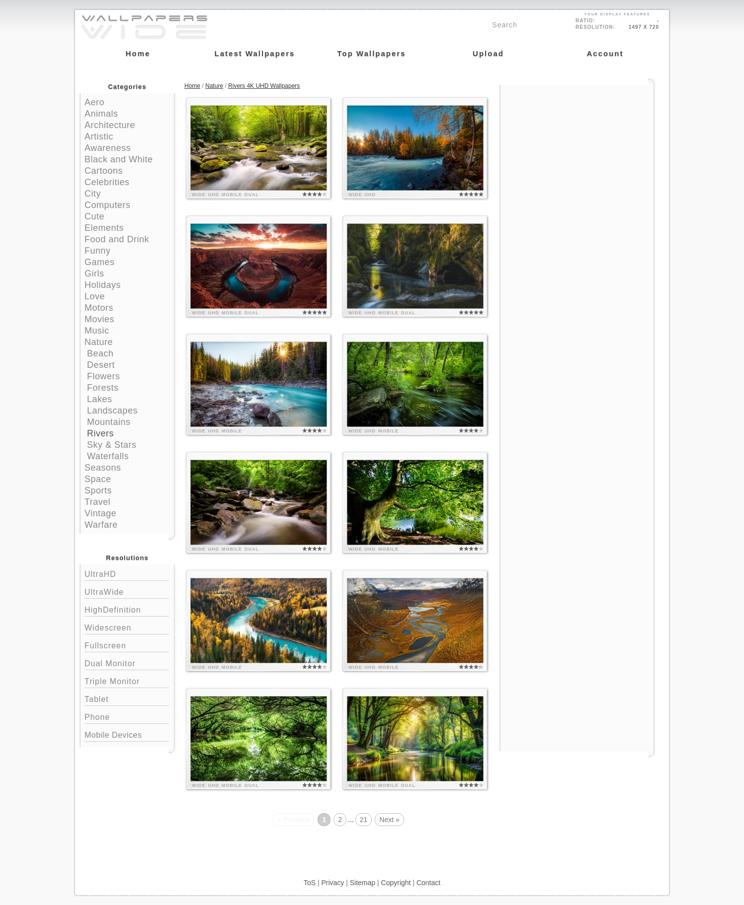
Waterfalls (108, 456)
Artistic (98, 136)
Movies (99, 319)
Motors (98, 308)
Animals (101, 114)
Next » (389, 820)
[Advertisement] (577, 147)
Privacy (332, 883)
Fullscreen (126, 644)
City (92, 194)
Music (96, 331)
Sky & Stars (112, 445)
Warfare (101, 525)
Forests (103, 388)
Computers (107, 205)
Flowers (103, 376)
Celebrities (107, 182)
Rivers (100, 433)
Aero (94, 102)
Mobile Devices (113, 735)
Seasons (102, 468)
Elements (104, 228)
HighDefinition (126, 609)
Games (99, 262)
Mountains (109, 422)
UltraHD (126, 573)
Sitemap (362, 883)
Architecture (109, 125)
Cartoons (103, 171)
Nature (98, 342)
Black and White (118, 159)
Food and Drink (116, 239)
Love (94, 296)
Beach (100, 353)
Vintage (100, 513)
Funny (97, 251)
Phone (126, 716)
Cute (94, 216)
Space (97, 479)
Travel (97, 502)
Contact (428, 883)
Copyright (396, 883)
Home (192, 85)
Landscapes (112, 411)
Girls (94, 273)
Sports (98, 490)
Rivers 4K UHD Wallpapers (264, 85)
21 (364, 820)
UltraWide (126, 591)
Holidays (102, 285)
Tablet (126, 698)
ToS (310, 883)
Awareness (107, 148)
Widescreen (126, 627)
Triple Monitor (126, 680)
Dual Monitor (126, 662)
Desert (101, 365)
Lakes (99, 399)
